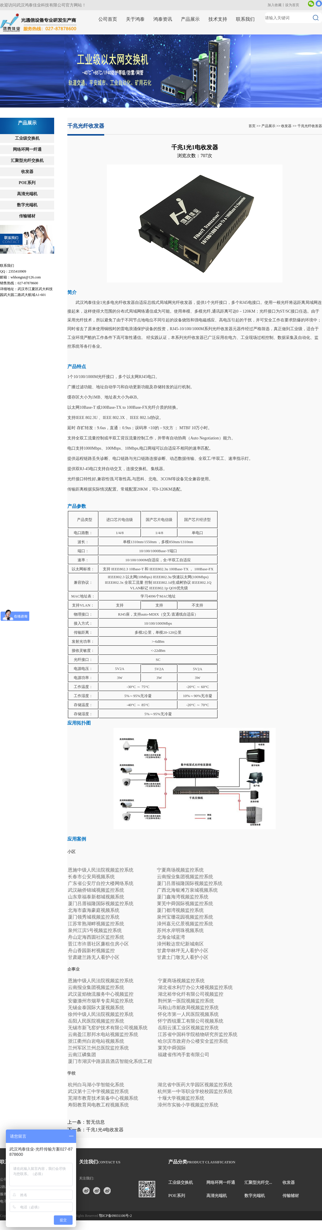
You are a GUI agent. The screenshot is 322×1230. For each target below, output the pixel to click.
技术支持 (217, 19)
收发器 (27, 171)
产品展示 (190, 19)
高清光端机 (27, 194)
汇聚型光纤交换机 (27, 160)
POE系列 (27, 183)
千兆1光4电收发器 (105, 1129)
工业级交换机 (27, 138)
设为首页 (292, 5)
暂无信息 (95, 1122)
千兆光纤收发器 (309, 126)
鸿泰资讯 (162, 19)
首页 (252, 126)
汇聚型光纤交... (258, 1182)
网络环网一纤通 (27, 149)
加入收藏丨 (276, 5)
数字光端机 (27, 205)
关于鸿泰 (135, 19)
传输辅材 (27, 216)
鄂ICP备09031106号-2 (115, 1216)
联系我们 (245, 19)
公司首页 (107, 19)
